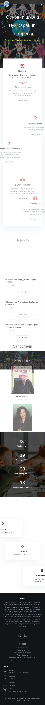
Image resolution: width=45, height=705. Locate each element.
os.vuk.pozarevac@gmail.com (18, 691)
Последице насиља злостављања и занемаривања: (22, 660)
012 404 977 (13, 685)
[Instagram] (25, 636)
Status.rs (26, 700)
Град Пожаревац (22, 655)
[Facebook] (20, 636)
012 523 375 (12, 679)
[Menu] (41, 4)
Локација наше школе (22, 650)
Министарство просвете (22, 653)
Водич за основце (22, 648)
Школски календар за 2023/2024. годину (22, 657)
